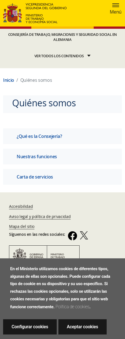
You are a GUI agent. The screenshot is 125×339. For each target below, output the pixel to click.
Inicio (8, 80)
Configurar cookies (30, 326)
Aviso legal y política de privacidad (40, 216)
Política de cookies (72, 306)
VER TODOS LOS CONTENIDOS (59, 56)
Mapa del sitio (21, 226)
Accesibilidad (21, 206)
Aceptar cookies (82, 326)
